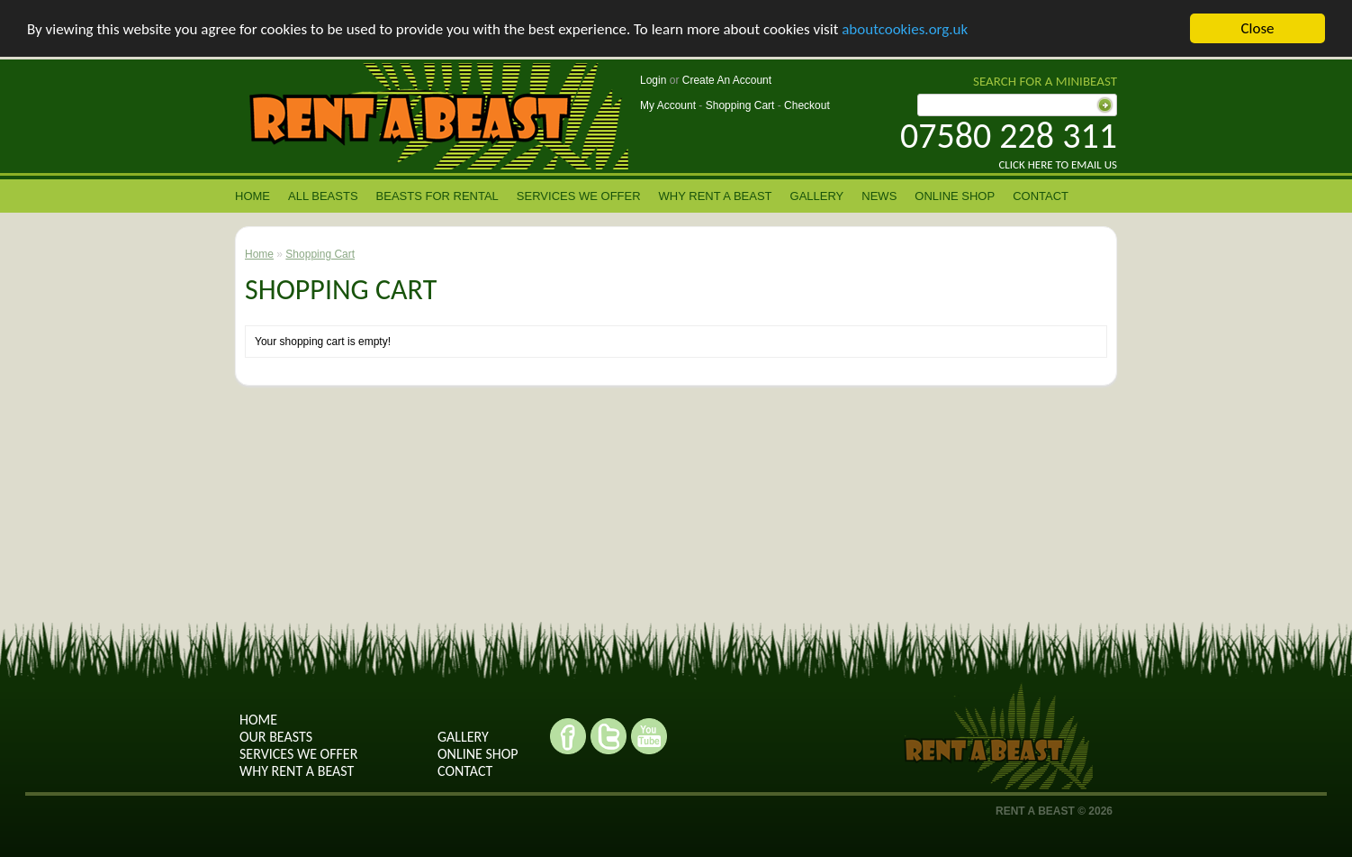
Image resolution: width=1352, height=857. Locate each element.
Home (252, 196)
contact (1040, 196)
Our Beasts (275, 736)
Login (653, 80)
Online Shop (955, 196)
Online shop (477, 753)
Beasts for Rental (437, 196)
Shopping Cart (740, 105)
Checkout (807, 105)
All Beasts (323, 196)
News (879, 196)
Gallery (817, 196)
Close (1257, 28)
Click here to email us (1057, 164)
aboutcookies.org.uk (905, 29)
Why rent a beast (715, 196)
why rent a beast (296, 771)
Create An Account (726, 80)
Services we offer (579, 196)
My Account (668, 105)
